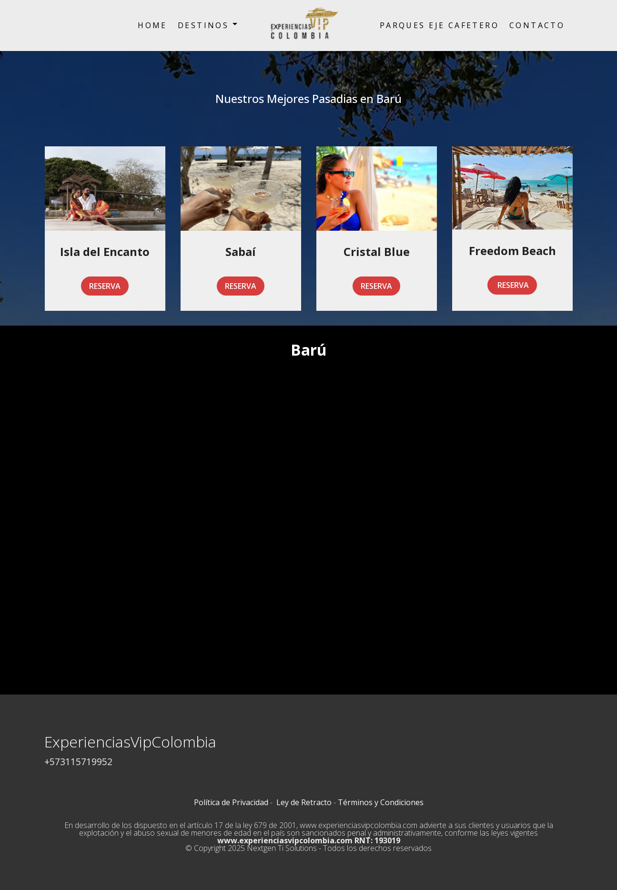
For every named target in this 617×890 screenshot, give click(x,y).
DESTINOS (203, 25)
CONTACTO (537, 25)
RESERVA (105, 286)
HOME (152, 25)
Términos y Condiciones (381, 802)
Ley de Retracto (304, 802)
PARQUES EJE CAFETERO (439, 25)
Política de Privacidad (231, 802)
